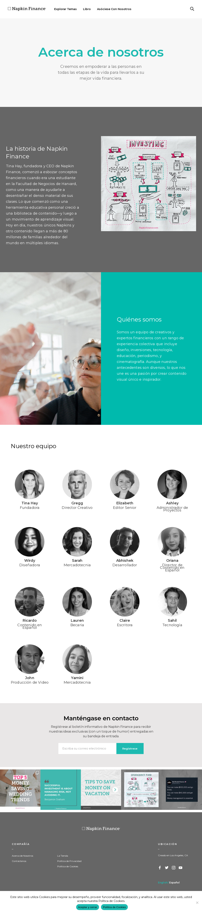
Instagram (174, 868)
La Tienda (62, 855)
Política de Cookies (67, 866)
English (162, 882)
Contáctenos (19, 861)
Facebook (160, 868)
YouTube (181, 868)
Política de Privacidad (69, 861)
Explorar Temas (65, 9)
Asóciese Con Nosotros (114, 9)
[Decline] (197, 903)
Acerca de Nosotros (22, 855)
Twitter (167, 868)
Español (174, 882)
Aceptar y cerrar (87, 907)
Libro (87, 9)
